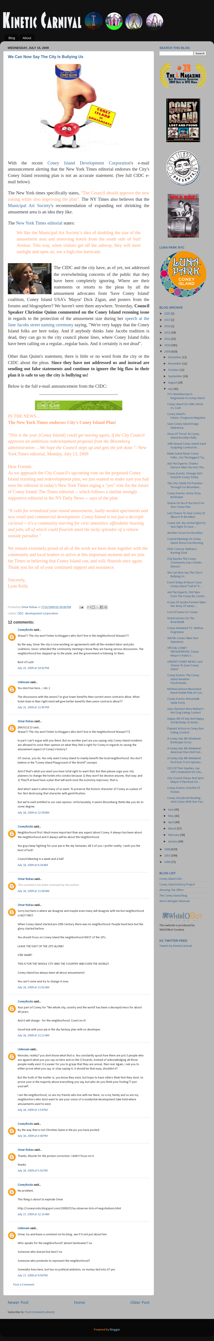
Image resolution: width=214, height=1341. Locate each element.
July (170, 389)
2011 (167, 339)
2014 (167, 326)
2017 (167, 320)
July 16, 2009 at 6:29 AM (33, 865)
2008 (167, 849)
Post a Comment (23, 1284)
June (171, 809)
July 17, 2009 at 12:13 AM (33, 1214)
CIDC (20, 613)
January (173, 841)
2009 (167, 351)
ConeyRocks (25, 630)
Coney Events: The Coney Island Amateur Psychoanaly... (183, 679)
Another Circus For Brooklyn (185, 533)
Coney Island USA (170, 879)
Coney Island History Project (177, 884)
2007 (167, 855)
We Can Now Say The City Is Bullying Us (45, 57)
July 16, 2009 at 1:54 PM (33, 1110)
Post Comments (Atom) (40, 1312)
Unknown (23, 682)
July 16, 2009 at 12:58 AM (33, 812)
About (27, 38)
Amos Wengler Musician (174, 901)
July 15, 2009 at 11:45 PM (33, 707)
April (171, 822)
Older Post (140, 1303)
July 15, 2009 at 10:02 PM (33, 668)
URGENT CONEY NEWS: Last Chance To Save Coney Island (185, 665)
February (174, 835)
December (175, 357)
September (175, 376)
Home (79, 1303)
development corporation (41, 613)
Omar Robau (26, 721)
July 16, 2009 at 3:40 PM (33, 1136)
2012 (167, 332)
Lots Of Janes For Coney (182, 612)
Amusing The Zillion (171, 890)
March (172, 828)
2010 (167, 345)
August (173, 382)
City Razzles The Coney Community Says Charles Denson (184, 562)
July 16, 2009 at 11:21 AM (33, 1035)
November (175, 363)
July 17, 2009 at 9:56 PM (33, 1275)
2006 (167, 862)
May (171, 816)
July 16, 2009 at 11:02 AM (33, 987)
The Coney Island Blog (173, 895)
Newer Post (18, 1303)
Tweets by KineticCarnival (175, 946)
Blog (12, 38)
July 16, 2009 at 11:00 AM (33, 891)
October (173, 370)
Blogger (115, 1329)
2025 (167, 313)
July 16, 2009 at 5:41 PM (33, 1170)
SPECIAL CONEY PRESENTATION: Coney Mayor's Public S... (183, 651)
